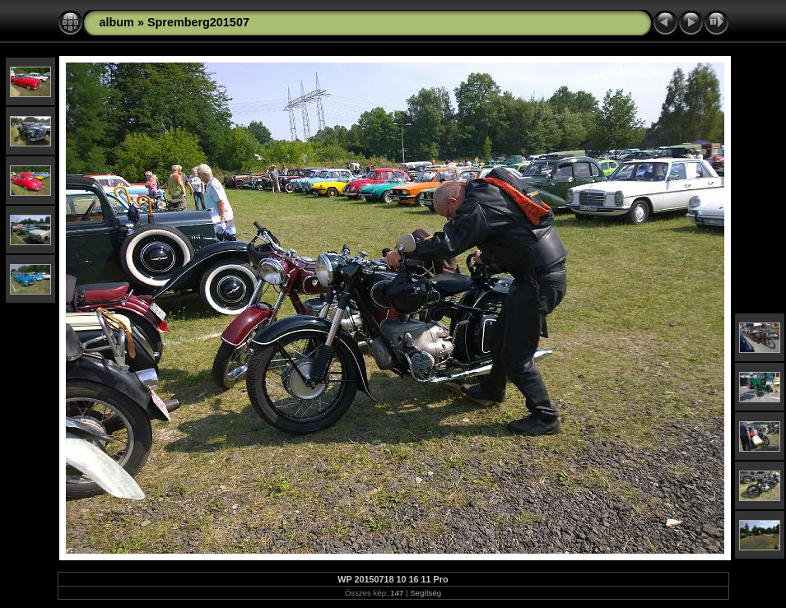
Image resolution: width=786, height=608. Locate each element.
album (117, 22)
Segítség (425, 592)
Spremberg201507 (198, 22)
